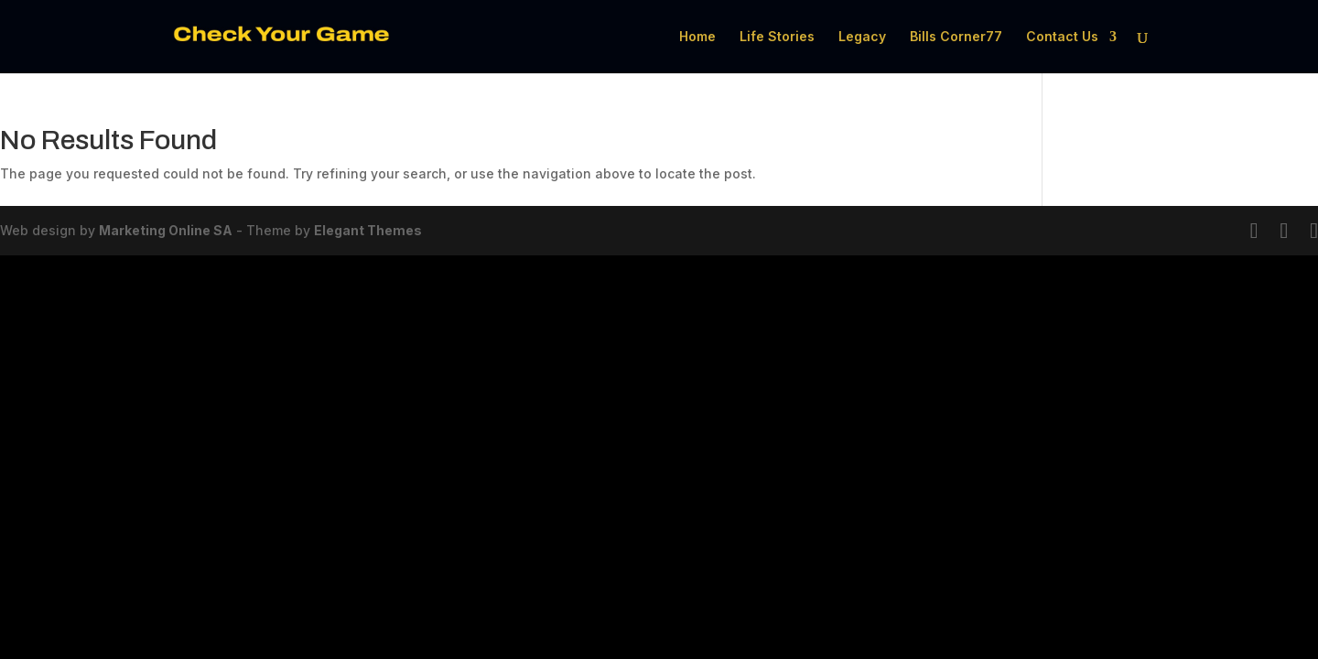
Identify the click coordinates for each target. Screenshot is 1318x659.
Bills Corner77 (956, 37)
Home (697, 37)
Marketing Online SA (165, 230)
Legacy (862, 37)
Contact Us (1062, 37)
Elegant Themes (368, 230)
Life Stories (777, 37)
